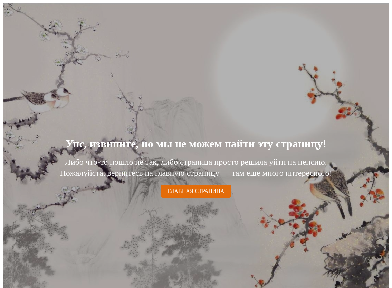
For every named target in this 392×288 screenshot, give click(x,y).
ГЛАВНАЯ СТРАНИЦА (196, 191)
